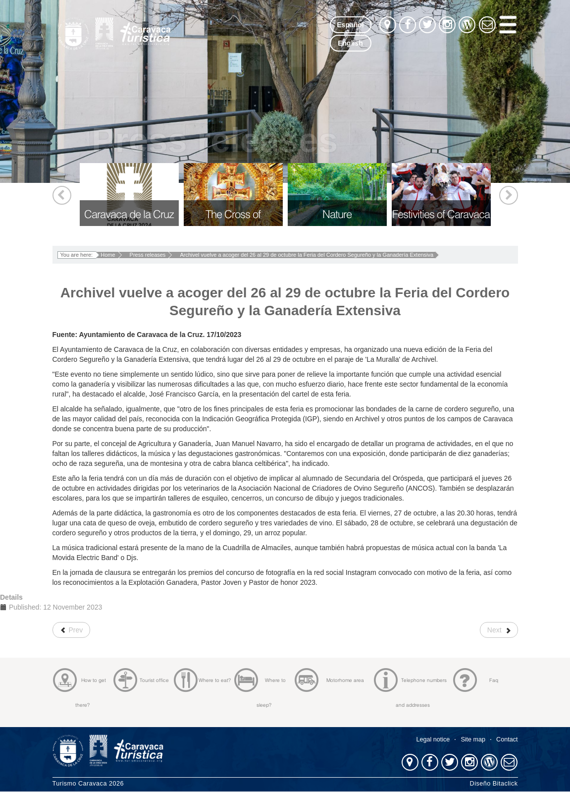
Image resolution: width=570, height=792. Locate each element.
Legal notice (433, 739)
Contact (507, 739)
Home (108, 255)
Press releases (148, 255)
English (350, 43)
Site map (473, 739)
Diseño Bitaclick (494, 783)
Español (350, 25)
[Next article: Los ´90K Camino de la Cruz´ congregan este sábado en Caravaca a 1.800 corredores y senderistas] (499, 630)
